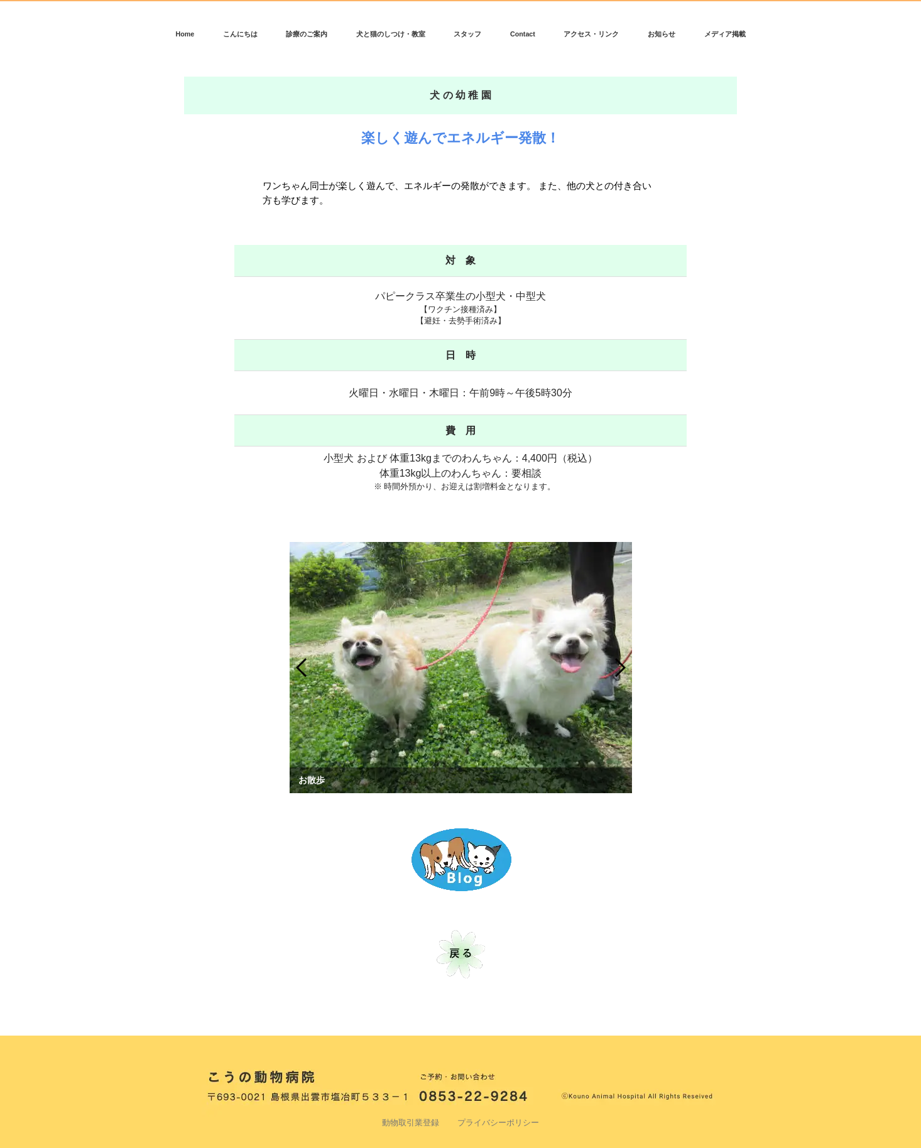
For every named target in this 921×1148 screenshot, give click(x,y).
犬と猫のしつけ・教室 (390, 34)
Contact (522, 34)
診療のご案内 (306, 34)
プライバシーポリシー (498, 1122)
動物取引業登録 (410, 1122)
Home (184, 34)
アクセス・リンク (591, 34)
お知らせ (661, 34)
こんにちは (240, 34)
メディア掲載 (725, 34)
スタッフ (467, 34)
